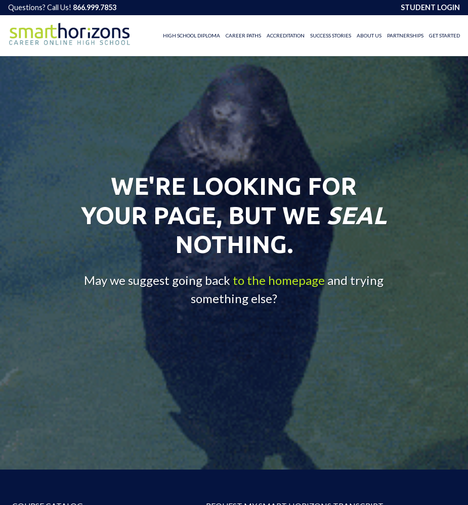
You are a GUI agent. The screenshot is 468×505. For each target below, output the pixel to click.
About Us (369, 35)
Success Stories (330, 35)
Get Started (444, 35)
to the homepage (279, 279)
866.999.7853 (94, 7)
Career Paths (243, 35)
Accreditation (286, 35)
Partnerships (405, 35)
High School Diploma (191, 35)
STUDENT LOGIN (430, 7)
